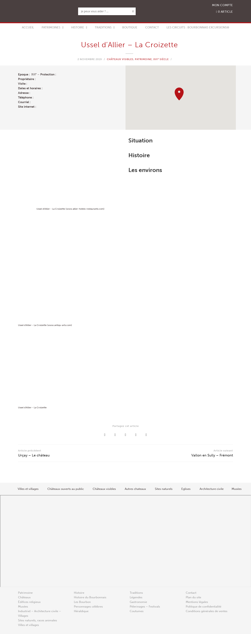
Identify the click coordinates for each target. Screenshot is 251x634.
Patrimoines (51, 27)
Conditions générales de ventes (206, 611)
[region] (181, 97)
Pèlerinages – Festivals (145, 606)
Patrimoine (143, 59)
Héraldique (81, 611)
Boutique (129, 27)
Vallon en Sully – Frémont (179, 452)
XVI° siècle (161, 59)
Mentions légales (197, 602)
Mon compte (222, 5)
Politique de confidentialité (203, 606)
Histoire (77, 27)
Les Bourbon (82, 602)
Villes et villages (28, 625)
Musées (23, 606)
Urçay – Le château (72, 452)
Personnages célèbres (88, 606)
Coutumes (137, 611)
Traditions (103, 27)
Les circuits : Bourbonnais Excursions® (198, 27)
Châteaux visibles (120, 59)
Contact (152, 27)
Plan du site (193, 597)
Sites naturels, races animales (37, 620)
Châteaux (24, 597)
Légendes (136, 597)
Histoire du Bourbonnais (90, 597)
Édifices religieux (29, 602)
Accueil (28, 27)
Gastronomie (138, 602)
